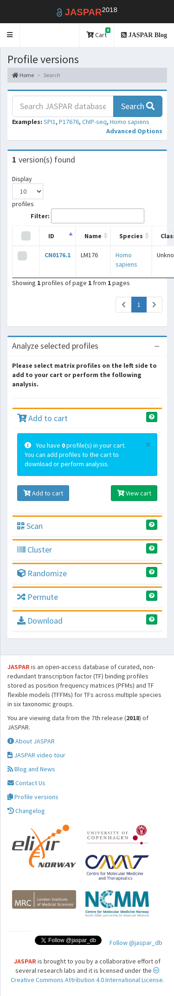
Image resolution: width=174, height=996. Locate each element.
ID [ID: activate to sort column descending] (51, 236)
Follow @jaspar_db (136, 942)
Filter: (87, 215)
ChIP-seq (94, 121)
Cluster (34, 549)
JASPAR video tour (36, 755)
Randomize (42, 573)
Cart (98, 33)
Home (23, 75)
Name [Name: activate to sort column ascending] (93, 236)
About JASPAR (31, 741)
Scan (30, 526)
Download (40, 620)
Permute (37, 597)
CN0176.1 (58, 255)
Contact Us (26, 783)
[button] (10, 35)
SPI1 (50, 121)
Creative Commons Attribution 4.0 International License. (87, 975)
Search (138, 106)
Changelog (26, 811)
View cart (134, 493)
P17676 (69, 121)
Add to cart (42, 418)
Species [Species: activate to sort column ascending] (131, 236)
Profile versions (32, 797)
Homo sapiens (129, 121)
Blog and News (31, 769)
